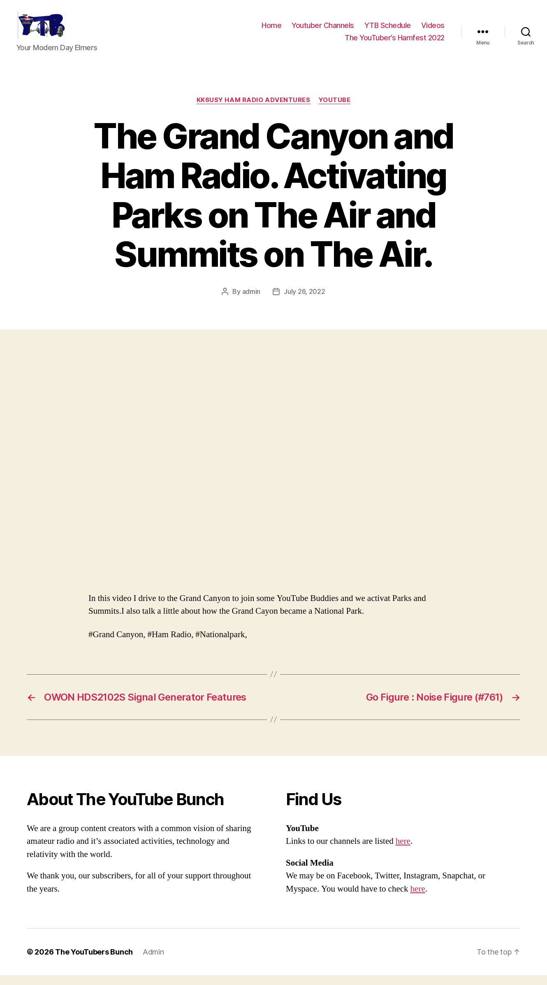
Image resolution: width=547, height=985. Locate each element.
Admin (153, 961)
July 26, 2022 (304, 301)
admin (251, 301)
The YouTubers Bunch (94, 961)
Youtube (335, 109)
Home (271, 30)
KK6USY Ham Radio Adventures (254, 109)
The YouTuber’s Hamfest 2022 (395, 42)
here (403, 851)
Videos (433, 30)
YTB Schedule (387, 30)
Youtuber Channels (323, 30)
